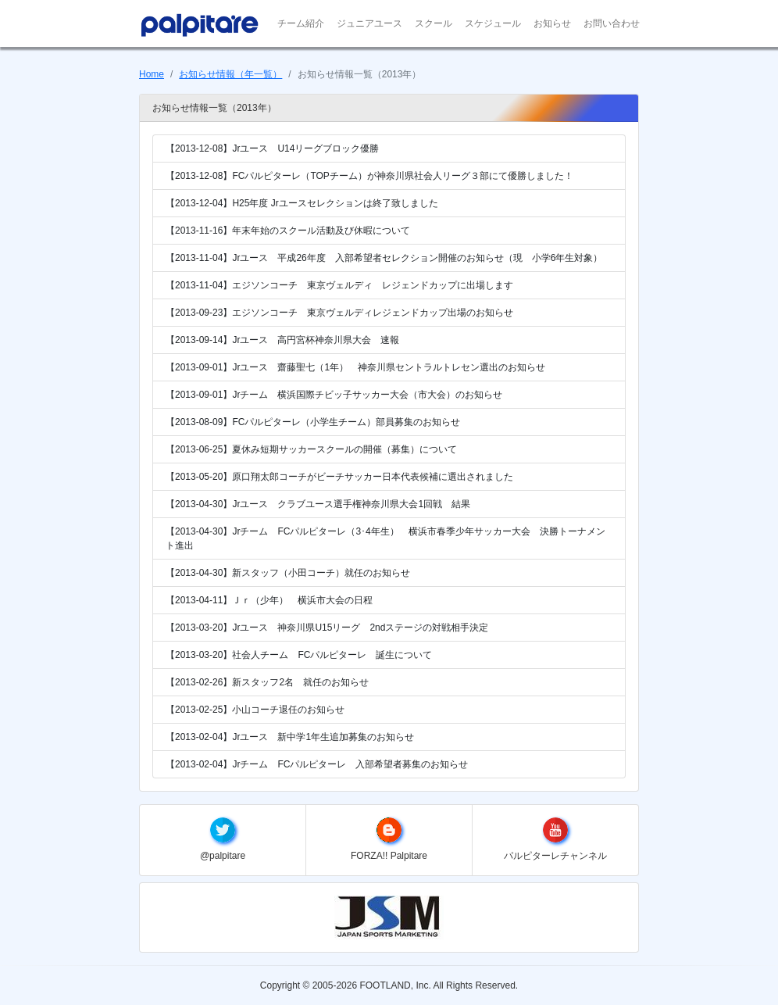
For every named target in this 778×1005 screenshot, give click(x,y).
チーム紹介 (300, 23)
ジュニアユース (369, 23)
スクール (433, 23)
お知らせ (552, 23)
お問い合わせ (612, 23)
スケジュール (493, 23)
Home (151, 74)
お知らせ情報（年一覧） (230, 74)
